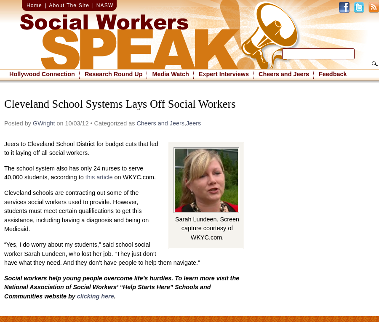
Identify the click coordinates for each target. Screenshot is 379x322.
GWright (44, 123)
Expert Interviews (224, 74)
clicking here (94, 296)
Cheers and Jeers (284, 74)
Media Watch (170, 74)
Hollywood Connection (42, 74)
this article (100, 177)
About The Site (69, 5)
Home (34, 5)
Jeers (193, 123)
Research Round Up (114, 74)
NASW (105, 5)
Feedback (333, 74)
